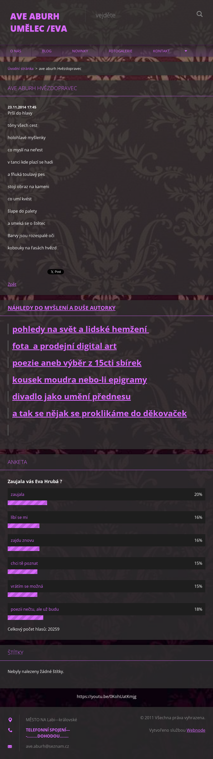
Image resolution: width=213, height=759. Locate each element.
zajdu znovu (22, 540)
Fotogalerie (120, 50)
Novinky (80, 50)
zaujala (17, 494)
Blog (46, 50)
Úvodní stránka (21, 68)
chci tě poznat (24, 563)
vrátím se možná (27, 586)
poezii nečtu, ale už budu (35, 609)
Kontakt (161, 50)
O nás (15, 50)
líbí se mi (19, 517)
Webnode (196, 730)
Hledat (200, 14)
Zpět (12, 284)
